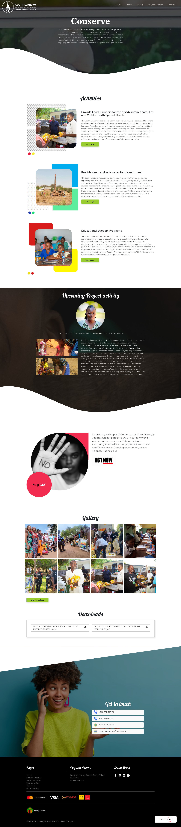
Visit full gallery (37, 600)
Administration (32, 788)
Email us (171, 5)
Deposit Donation (34, 778)
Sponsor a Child (33, 783)
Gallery (140, 5)
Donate (165, 819)
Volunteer (30, 786)
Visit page (90, 144)
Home (119, 5)
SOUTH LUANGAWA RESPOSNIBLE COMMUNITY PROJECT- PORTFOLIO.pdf (55, 627)
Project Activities (155, 5)
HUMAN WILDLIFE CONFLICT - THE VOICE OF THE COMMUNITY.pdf (117, 627)
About (129, 5)
